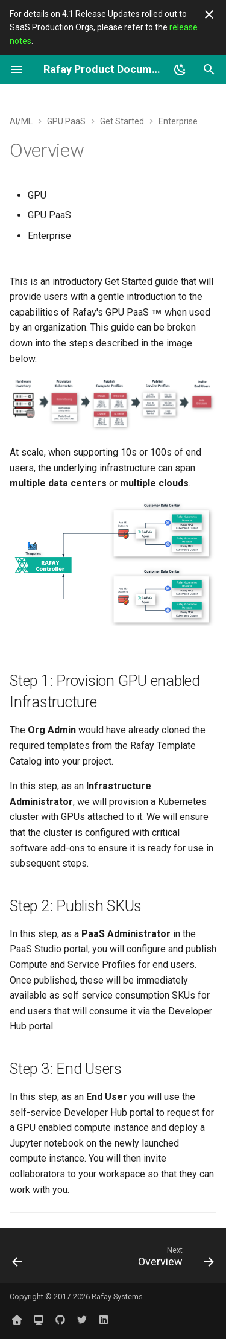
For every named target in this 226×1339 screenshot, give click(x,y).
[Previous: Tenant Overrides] (17, 1259)
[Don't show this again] (209, 14)
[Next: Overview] (174, 1259)
